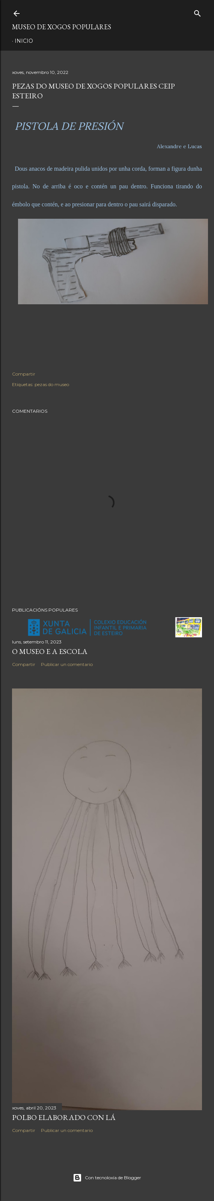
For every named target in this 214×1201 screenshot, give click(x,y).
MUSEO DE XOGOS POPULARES (61, 27)
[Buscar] (197, 12)
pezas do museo (52, 384)
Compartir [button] (23, 374)
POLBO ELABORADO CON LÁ (64, 1117)
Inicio (24, 41)
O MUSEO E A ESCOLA (49, 651)
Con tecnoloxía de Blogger (107, 1177)
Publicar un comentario (67, 664)
